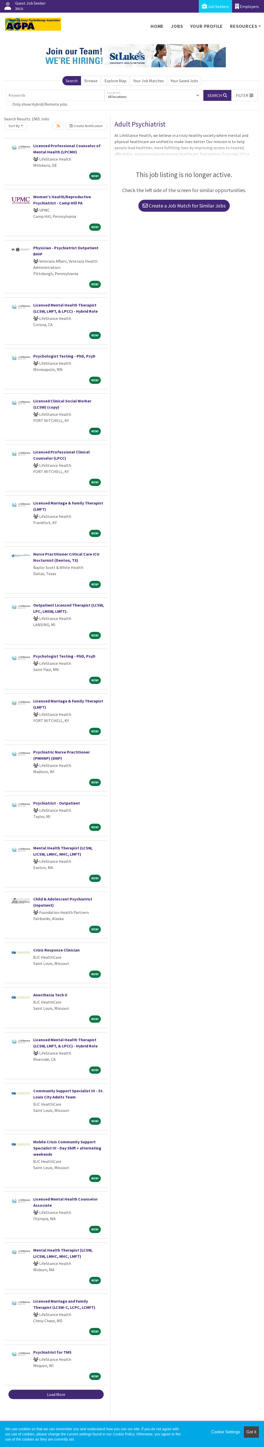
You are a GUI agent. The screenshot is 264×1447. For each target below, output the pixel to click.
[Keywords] (55, 95)
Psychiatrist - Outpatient (56, 803)
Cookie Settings (225, 1432)
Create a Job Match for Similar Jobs (184, 205)
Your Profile (206, 26)
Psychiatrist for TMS (52, 1352)
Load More (56, 1394)
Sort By (14, 125)
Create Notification (86, 125)
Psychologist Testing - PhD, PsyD (64, 356)
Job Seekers (215, 6)
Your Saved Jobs (184, 80)
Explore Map (115, 80)
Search (72, 80)
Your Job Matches (148, 80)
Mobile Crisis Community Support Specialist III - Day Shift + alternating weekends (67, 1148)
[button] (245, 95)
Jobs (177, 26)
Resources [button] (243, 26)
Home (157, 26)
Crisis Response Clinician (56, 950)
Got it (251, 1432)
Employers (247, 6)
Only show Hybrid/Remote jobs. (40, 104)
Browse (90, 80)
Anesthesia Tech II (50, 994)
